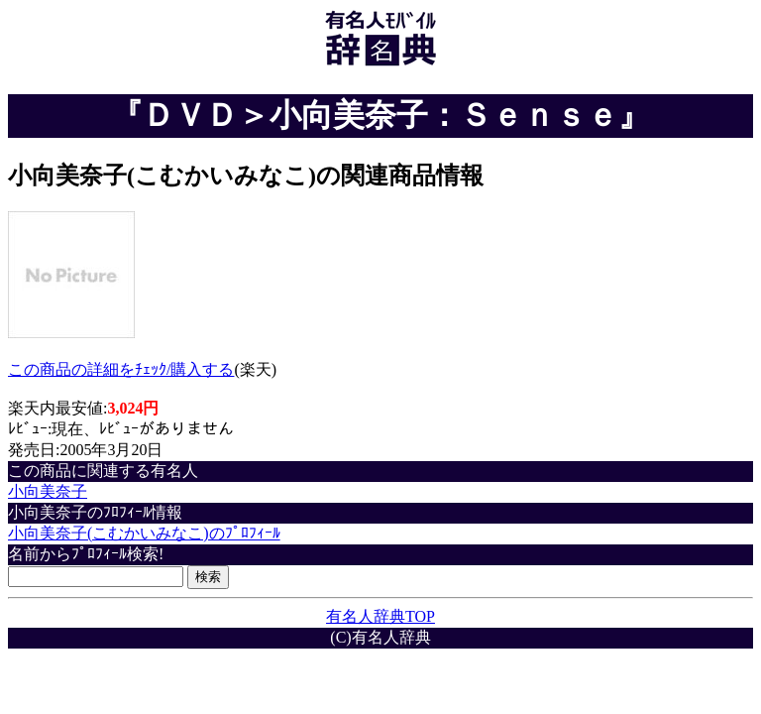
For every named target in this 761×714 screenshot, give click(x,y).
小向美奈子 (47, 491)
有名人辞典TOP (380, 616)
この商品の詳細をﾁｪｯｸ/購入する (121, 369)
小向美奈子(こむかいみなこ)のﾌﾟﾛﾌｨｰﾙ (144, 533)
